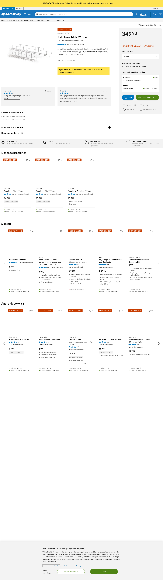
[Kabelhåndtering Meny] (35, 20)
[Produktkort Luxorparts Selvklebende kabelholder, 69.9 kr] (51, 515)
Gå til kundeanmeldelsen (12, 99)
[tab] (8, 8)
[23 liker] (151, 505)
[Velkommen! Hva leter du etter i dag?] (85, 14)
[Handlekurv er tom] (160, 14)
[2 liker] (61, 425)
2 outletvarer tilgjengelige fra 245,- (134, 66)
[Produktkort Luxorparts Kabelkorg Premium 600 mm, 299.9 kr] (81, 365)
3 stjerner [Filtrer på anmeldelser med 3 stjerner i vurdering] (37, 157)
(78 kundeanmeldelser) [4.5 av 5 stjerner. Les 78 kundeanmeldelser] (76, 461)
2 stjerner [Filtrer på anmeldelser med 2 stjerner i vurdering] (37, 161)
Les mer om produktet (66, 60)
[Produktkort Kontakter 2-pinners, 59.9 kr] (21, 435)
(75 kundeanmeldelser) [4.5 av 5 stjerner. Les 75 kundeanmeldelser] (86, 388)
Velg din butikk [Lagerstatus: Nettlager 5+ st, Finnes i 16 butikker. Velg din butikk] (128, 88)
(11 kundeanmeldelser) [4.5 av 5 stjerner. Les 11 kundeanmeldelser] (106, 461)
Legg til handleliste (145, 25)
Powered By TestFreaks (101, 308)
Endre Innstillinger (46, 571)
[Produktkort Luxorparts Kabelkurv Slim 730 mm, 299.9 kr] (49, 365)
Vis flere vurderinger (56, 315)
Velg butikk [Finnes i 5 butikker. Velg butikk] (114, 485)
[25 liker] (60, 354)
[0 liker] (151, 425)
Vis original (46, 295)
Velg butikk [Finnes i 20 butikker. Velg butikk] (25, 485)
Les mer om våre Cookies (51, 566)
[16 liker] (91, 425)
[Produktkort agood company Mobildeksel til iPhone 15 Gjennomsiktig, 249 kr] (141, 435)
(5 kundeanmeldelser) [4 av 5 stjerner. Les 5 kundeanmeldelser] (56, 461)
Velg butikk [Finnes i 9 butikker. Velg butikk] (51, 405)
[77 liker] (91, 505)
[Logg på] (142, 14)
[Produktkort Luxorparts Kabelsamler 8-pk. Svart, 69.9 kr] (21, 515)
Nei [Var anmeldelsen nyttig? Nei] (107, 203)
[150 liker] (31, 505)
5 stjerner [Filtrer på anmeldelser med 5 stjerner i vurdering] (37, 150)
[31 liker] (158, 25)
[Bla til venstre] (4, 458)
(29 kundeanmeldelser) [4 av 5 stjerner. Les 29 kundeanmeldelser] (106, 538)
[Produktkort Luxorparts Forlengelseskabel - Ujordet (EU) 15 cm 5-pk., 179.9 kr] (141, 515)
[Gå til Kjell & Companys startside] (12, 14)
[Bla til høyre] (159, 458)
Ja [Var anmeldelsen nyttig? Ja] (102, 203)
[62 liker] (31, 425)
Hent (128, 97)
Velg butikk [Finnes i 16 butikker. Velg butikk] (145, 485)
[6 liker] (121, 425)
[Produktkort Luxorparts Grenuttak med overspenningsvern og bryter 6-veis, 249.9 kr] (81, 515)
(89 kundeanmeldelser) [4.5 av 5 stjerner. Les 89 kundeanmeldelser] (46, 539)
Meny (28, 14)
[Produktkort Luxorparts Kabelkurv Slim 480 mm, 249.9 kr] (17, 365)
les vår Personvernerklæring (71, 566)
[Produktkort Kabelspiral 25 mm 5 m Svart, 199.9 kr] (111, 515)
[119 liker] (60, 505)
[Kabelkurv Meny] (46, 20)
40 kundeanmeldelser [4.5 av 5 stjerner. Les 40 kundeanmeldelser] (77, 44)
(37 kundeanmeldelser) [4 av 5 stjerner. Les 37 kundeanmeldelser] (22, 388)
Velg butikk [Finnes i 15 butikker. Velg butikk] (84, 405)
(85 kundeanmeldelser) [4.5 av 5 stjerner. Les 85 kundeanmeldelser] (16, 539)
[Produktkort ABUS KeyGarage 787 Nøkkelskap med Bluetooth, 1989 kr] (111, 435)
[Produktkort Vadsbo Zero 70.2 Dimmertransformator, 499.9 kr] (81, 435)
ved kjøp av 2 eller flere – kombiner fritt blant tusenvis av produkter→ (78, 3)
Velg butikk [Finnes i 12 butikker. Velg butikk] (20, 405)
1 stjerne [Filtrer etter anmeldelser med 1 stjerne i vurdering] (37, 164)
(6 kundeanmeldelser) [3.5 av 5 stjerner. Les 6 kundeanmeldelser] (26, 456)
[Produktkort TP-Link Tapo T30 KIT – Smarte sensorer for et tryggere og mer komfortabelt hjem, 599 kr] (51, 435)
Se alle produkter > (66, 72)
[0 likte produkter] (154, 14)
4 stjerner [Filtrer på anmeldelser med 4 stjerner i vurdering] (37, 154)
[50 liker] (28, 354)
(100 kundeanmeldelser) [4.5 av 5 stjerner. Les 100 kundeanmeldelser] (136, 541)
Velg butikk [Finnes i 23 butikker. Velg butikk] (55, 485)
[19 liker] (121, 505)
